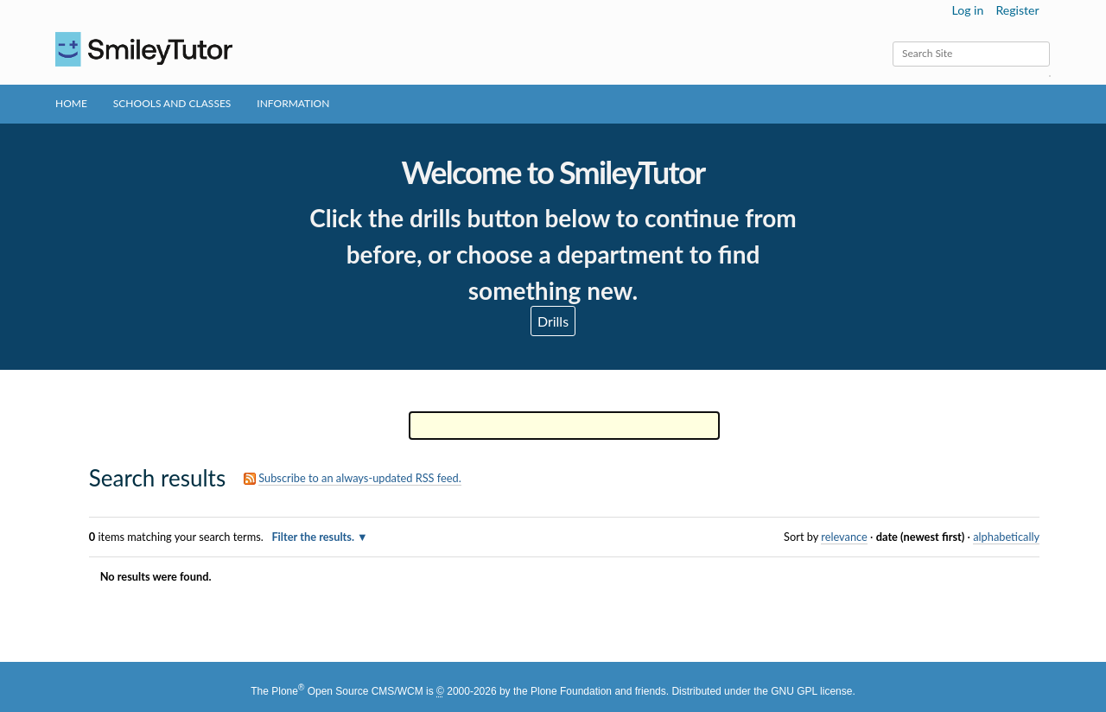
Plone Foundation (571, 691)
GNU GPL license (811, 691)
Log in (968, 10)
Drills (553, 321)
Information (293, 103)
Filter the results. (314, 537)
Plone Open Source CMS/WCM (347, 691)
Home (71, 103)
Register (1017, 10)
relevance (844, 537)
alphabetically (1006, 537)
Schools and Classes (172, 103)
